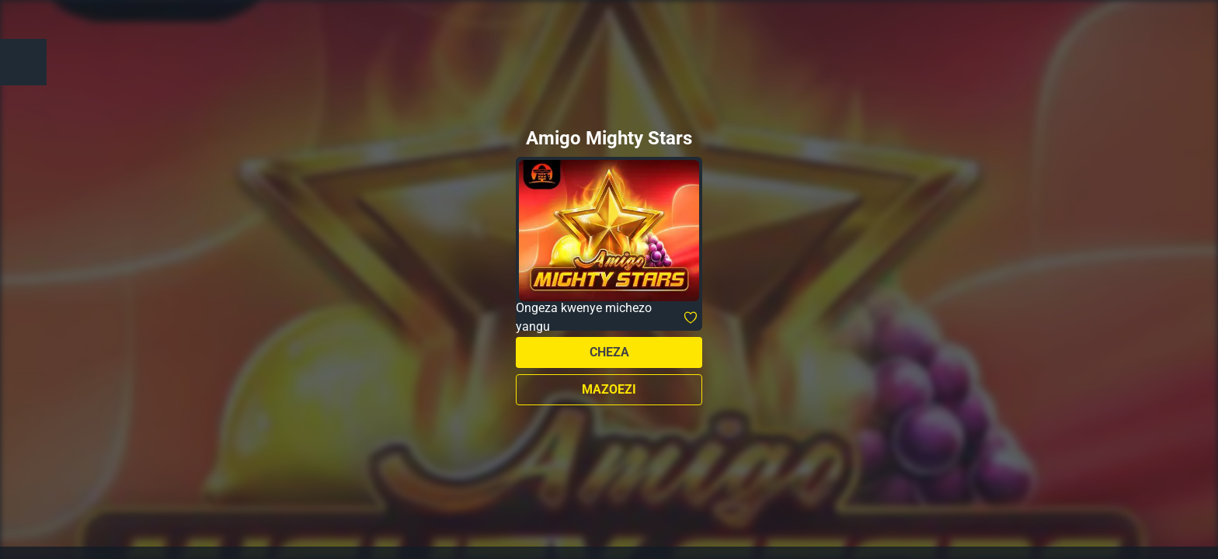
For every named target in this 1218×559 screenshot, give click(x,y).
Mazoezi (609, 389)
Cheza (609, 352)
